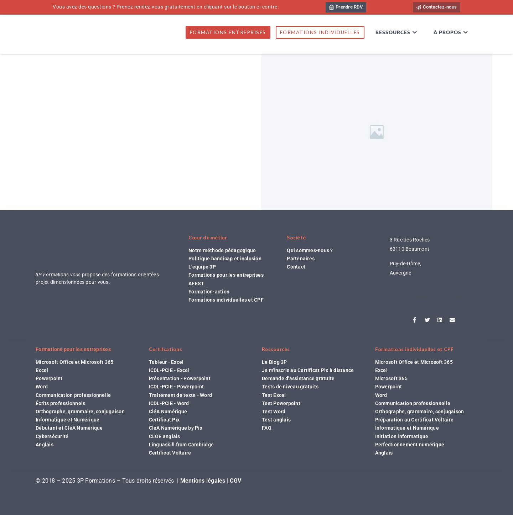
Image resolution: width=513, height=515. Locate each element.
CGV (235, 480)
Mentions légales (203, 480)
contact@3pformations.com (426, 296)
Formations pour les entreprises (73, 349)
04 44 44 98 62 (409, 287)
